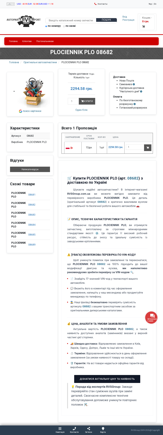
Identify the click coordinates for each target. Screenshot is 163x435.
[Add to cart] (147, 147)
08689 (31, 244)
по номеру (53, 26)
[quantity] (135, 147)
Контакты (100, 4)
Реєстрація (128, 20)
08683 (31, 214)
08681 (31, 194)
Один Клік (81, 109)
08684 (31, 224)
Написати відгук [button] (30, 169)
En (155, 4)
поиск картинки (30, 111)
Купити (87, 101)
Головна (13, 41)
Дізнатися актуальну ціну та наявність (107, 379)
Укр (150, 4)
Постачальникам (45, 41)
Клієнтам (27, 41)
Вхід (125, 16)
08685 (31, 234)
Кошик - (147, 22)
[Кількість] (73, 101)
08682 (31, 204)
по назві (69, 26)
